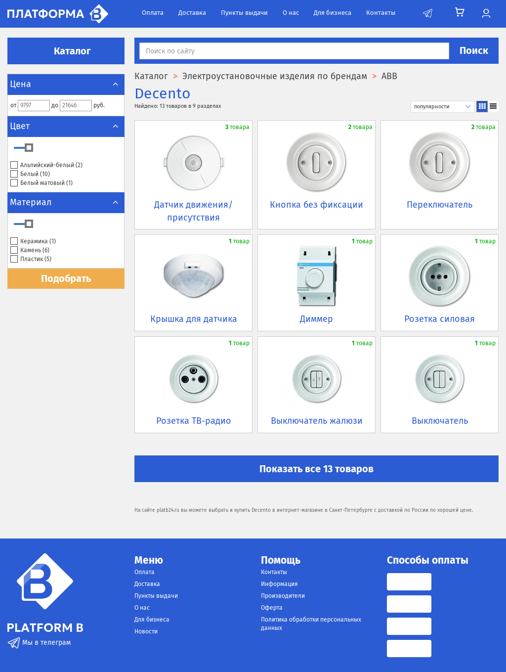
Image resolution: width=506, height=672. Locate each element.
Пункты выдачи (244, 12)
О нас (291, 12)
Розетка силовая (439, 319)
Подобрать (66, 278)
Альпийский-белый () (46, 165)
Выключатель (440, 420)
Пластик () (30, 259)
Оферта (272, 607)
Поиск (474, 50)
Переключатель (439, 204)
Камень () (29, 250)
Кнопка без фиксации (316, 204)
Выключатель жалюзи (317, 420)
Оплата (153, 12)
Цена (66, 84)
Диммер (316, 319)
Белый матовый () (41, 183)
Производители (283, 595)
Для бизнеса (332, 12)
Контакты (381, 12)
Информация (279, 584)
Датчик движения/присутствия (193, 211)
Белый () (30, 174)
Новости (146, 631)
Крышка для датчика (193, 319)
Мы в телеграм (39, 642)
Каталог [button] (66, 51)
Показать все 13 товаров (316, 469)
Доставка (192, 12)
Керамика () (33, 241)
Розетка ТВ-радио (193, 420)
